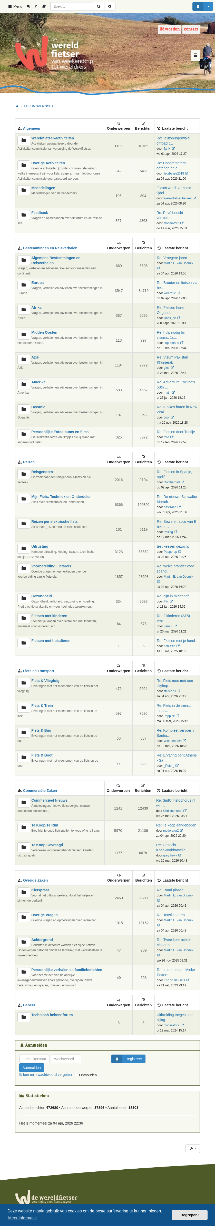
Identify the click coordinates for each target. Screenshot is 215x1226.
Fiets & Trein (42, 705)
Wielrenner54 (173, 741)
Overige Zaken (35, 880)
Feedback (39, 213)
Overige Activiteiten (48, 163)
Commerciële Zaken (40, 791)
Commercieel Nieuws (49, 800)
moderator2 (171, 223)
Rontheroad (172, 482)
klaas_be (170, 318)
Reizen (29, 462)
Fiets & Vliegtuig (45, 681)
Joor (167, 417)
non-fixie (169, 646)
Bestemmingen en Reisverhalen (50, 248)
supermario (171, 343)
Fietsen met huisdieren (50, 641)
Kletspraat (40, 890)
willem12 (169, 293)
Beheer (29, 1005)
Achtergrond (42, 940)
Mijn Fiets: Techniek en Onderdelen (61, 497)
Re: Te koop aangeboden (176, 825)
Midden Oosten (44, 332)
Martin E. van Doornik (178, 263)
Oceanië (38, 407)
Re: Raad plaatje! (170, 890)
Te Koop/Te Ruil (44, 825)
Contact (191, 29)
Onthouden (86, 1075)
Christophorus (172, 811)
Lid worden (170, 29)
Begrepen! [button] (190, 1215)
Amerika (38, 382)
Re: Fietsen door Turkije (176, 432)
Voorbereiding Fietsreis (51, 566)
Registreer (127, 1059)
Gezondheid (41, 596)
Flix (166, 601)
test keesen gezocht (173, 546)
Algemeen (31, 128)
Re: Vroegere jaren (172, 258)
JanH (167, 148)
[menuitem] (30, 6)
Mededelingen (43, 188)
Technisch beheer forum (52, 1015)
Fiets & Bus (41, 730)
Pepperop (170, 552)
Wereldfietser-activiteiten (52, 138)
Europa (37, 283)
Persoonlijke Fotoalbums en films (60, 432)
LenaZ (168, 626)
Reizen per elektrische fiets (54, 521)
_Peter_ (169, 766)
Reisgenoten (42, 472)
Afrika (36, 307)
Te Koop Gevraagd (47, 845)
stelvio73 (170, 691)
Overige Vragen (44, 915)
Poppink (169, 716)
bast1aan (170, 507)
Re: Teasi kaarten (171, 915)
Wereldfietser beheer (177, 198)
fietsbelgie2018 (173, 173)
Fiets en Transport (38, 671)
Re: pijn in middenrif (173, 596)
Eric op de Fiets (174, 980)
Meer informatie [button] (22, 1218)
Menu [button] (15, 6)
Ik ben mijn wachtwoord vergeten (45, 1074)
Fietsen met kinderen (49, 616)
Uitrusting (39, 546)
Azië (35, 357)
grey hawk (170, 855)
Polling (168, 532)
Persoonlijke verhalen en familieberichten (66, 970)
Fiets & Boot (41, 755)
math (167, 392)
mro (166, 437)
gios (166, 368)
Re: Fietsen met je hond (176, 641)
